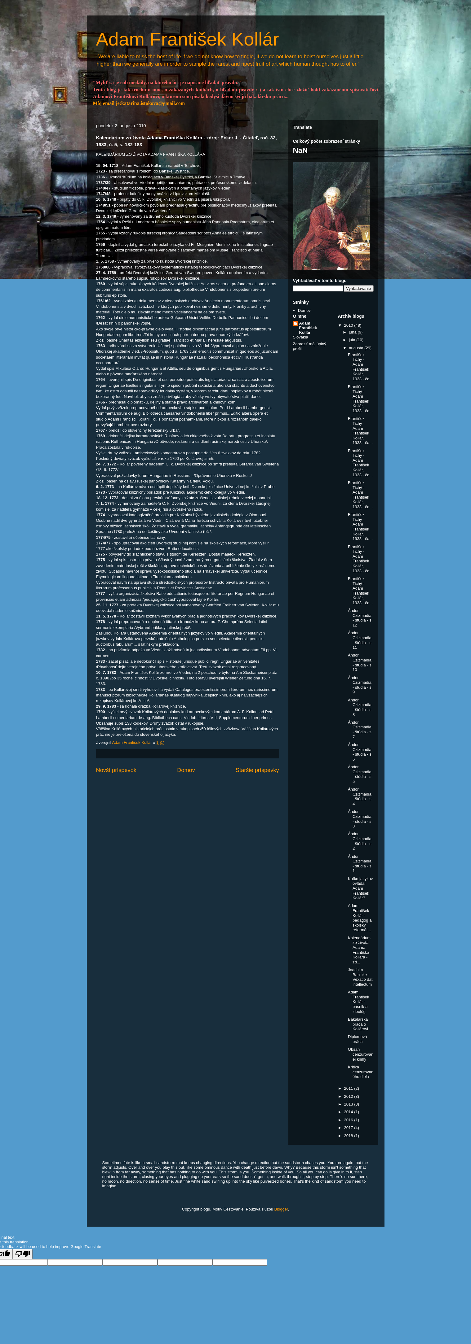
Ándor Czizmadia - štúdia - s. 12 (360, 617)
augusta (356, 348)
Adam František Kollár (187, 39)
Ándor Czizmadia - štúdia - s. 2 (360, 841)
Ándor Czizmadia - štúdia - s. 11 (360, 640)
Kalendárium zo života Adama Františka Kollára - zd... (359, 950)
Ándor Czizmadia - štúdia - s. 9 (360, 685)
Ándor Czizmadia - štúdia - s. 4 (360, 796)
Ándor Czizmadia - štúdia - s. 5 (360, 774)
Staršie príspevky (257, 770)
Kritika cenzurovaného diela (360, 1072)
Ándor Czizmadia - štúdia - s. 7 (360, 729)
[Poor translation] (23, 1254)
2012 (349, 1096)
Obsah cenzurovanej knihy (360, 1054)
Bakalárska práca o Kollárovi (358, 1024)
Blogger (281, 1209)
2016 (349, 1120)
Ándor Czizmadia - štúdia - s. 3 (360, 818)
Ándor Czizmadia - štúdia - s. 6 (360, 751)
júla (352, 340)
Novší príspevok (116, 770)
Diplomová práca (357, 1039)
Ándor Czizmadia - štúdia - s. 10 (360, 662)
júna (353, 332)
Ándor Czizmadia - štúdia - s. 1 (360, 863)
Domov (186, 770)
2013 (349, 1104)
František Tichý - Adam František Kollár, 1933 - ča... (360, 366)
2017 (349, 1127)
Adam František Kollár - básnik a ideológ (358, 1002)
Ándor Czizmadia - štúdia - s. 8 (360, 707)
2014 (349, 1112)
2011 (349, 1088)
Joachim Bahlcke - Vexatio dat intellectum (360, 977)
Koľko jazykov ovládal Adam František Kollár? (360, 888)
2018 (349, 1135)
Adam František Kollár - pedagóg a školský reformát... (359, 917)
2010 (349, 325)
